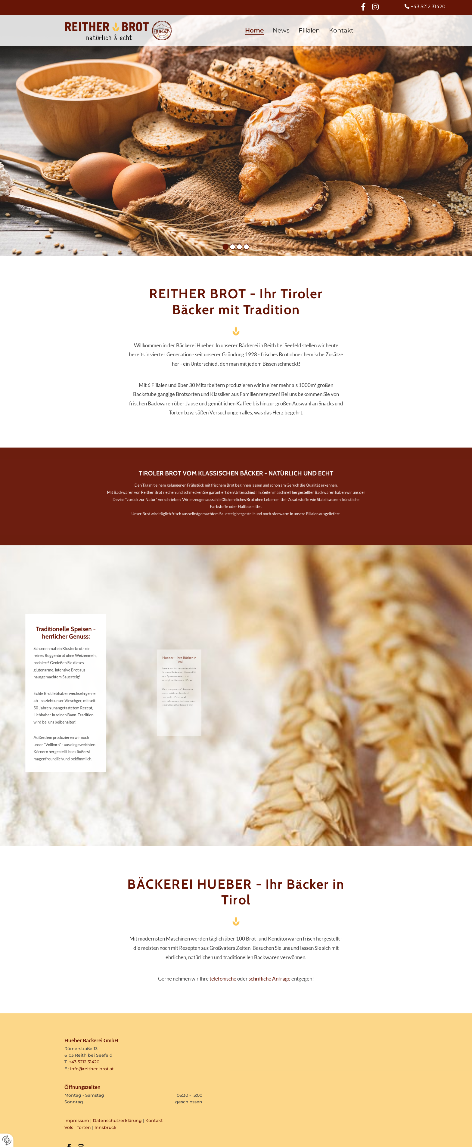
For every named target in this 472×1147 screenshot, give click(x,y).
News (281, 30)
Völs (68, 1127)
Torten (84, 1127)
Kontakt (341, 30)
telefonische (223, 978)
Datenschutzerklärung (117, 1120)
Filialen (309, 30)
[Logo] (118, 30)
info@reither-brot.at (92, 1068)
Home (254, 30)
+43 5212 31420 (84, 1062)
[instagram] (375, 6)
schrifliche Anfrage (269, 978)
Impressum (76, 1120)
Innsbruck (105, 1127)
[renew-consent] (7, 1140)
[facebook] (363, 6)
